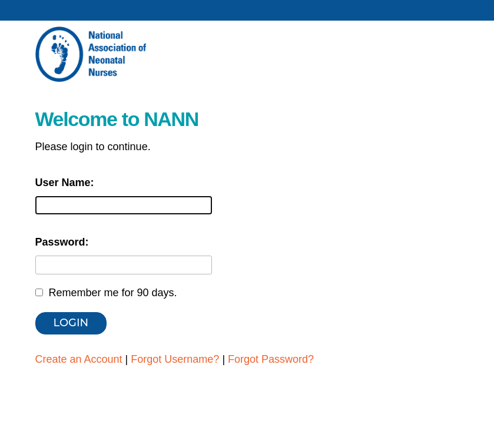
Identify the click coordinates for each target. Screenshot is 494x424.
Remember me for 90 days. (113, 293)
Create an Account (78, 359)
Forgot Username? (175, 359)
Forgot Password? (271, 359)
